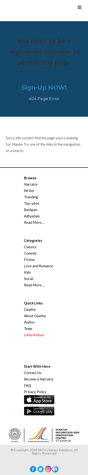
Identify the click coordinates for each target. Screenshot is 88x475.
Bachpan (30, 210)
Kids (27, 272)
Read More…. (34, 222)
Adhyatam (32, 216)
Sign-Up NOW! (44, 87)
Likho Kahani (34, 335)
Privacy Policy (35, 392)
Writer (29, 190)
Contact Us (32, 373)
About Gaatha (35, 316)
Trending (31, 197)
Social (28, 278)
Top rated (31, 203)
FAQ (27, 385)
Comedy (30, 253)
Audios (29, 322)
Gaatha (29, 309)
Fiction (29, 259)
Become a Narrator (39, 379)
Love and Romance (38, 266)
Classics (30, 247)
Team (28, 328)
